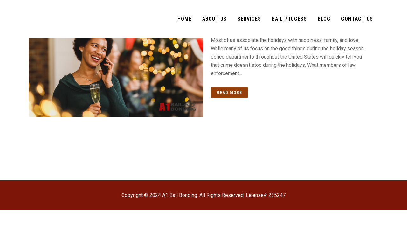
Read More (229, 92)
